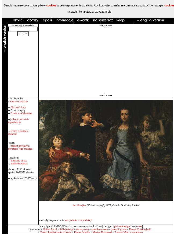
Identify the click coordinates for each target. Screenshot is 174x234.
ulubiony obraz (18, 160)
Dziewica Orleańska (21, 113)
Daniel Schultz (82, 232)
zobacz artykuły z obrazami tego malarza (20, 147)
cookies (51, 5)
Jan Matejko (79, 205)
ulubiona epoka (18, 163)
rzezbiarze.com (100, 229)
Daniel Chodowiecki (140, 229)
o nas (139, 226)
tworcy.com (82, 229)
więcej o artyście (19, 101)
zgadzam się (103, 11)
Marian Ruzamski (102, 232)
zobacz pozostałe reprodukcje (18, 121)
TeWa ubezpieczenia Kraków (55, 232)
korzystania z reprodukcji (78, 220)
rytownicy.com (118, 229)
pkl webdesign (122, 226)
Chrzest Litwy (18, 107)
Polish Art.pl (50, 229)
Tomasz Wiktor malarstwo (128, 232)
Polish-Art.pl (67, 229)
